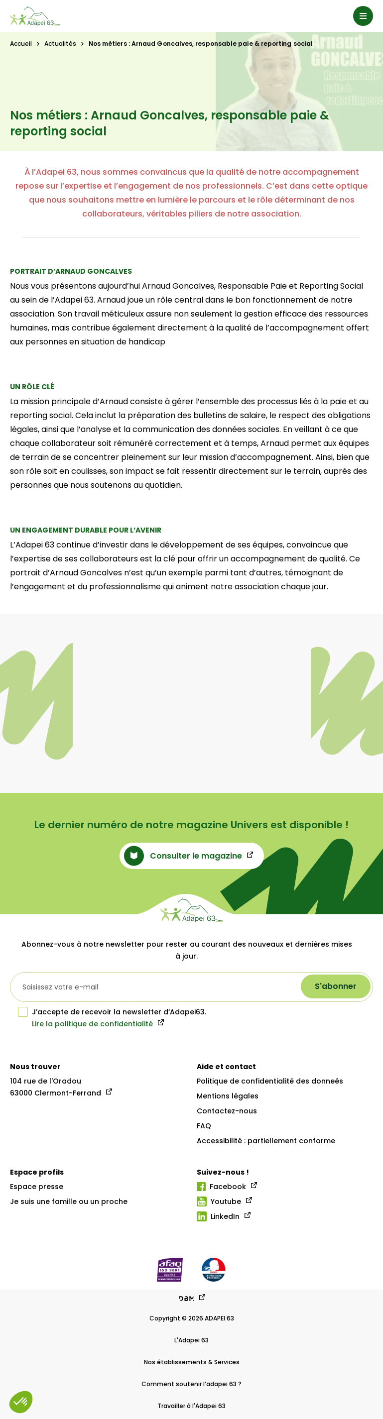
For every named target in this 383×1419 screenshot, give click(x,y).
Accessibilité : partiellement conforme (266, 1141)
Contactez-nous (227, 1111)
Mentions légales (227, 1096)
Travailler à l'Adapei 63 (191, 1406)
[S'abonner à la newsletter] (336, 986)
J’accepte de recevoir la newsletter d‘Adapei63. (112, 1012)
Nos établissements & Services (192, 1362)
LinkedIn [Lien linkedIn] (218, 1216)
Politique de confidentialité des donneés (270, 1081)
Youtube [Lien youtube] (219, 1201)
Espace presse (36, 1187)
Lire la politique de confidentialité (92, 1024)
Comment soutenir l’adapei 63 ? (191, 1384)
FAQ (204, 1126)
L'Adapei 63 (191, 1340)
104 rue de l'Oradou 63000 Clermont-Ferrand (55, 1087)
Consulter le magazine (183, 856)
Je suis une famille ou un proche (69, 1201)
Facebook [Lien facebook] (221, 1187)
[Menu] (363, 16)
